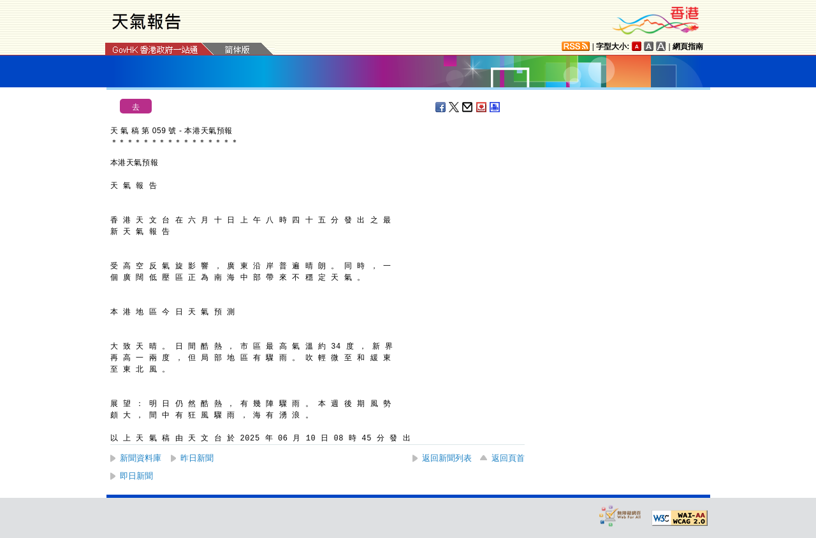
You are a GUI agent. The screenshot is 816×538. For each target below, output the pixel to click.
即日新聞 (136, 476)
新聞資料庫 (140, 458)
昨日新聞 (197, 458)
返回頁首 (508, 458)
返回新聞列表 (447, 458)
